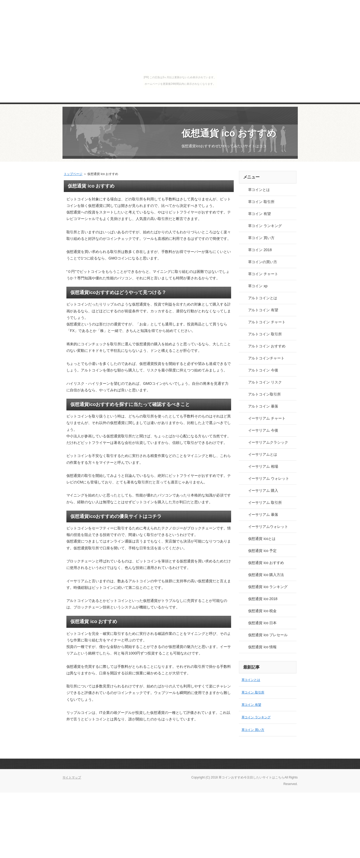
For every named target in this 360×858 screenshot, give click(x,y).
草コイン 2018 (260, 250)
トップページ (73, 174)
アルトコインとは (262, 298)
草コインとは (259, 190)
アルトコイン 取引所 (265, 334)
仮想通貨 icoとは (262, 539)
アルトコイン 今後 (263, 370)
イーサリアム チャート (267, 418)
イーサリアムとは (262, 454)
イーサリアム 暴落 (263, 514)
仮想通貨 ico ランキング (268, 587)
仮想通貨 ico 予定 (262, 551)
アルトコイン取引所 (264, 394)
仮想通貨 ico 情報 (262, 647)
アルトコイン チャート (267, 322)
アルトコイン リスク (265, 382)
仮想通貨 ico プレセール (268, 635)
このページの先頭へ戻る (279, 764)
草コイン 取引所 (261, 202)
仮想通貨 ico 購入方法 (266, 575)
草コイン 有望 (259, 214)
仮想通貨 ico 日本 (262, 623)
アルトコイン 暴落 (263, 406)
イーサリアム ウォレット (268, 478)
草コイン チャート (263, 274)
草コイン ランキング (265, 226)
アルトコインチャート (266, 358)
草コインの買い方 (262, 262)
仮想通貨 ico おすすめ (229, 133)
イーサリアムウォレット (268, 526)
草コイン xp (258, 286)
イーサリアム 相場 (263, 466)
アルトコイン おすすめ (267, 346)
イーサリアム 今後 (263, 430)
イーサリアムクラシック (268, 442)
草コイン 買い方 (261, 238)
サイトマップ (71, 777)
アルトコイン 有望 (263, 310)
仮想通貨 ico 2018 (263, 599)
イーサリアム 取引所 (265, 502)
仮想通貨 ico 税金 (262, 611)
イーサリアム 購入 (263, 490)
